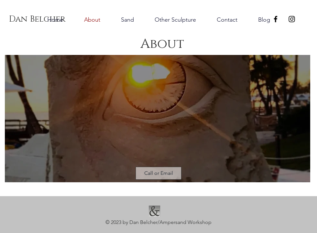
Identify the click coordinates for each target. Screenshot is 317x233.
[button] (158, 173)
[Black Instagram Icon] (292, 19)
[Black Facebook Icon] (275, 19)
